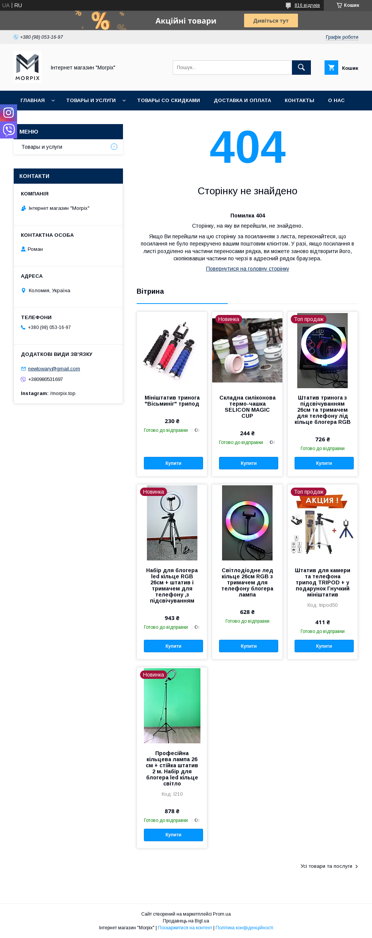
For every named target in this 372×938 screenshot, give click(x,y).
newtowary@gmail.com (54, 368)
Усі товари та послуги (326, 866)
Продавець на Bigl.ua (186, 921)
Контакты (299, 100)
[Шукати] (301, 67)
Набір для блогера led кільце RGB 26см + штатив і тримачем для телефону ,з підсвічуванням (172, 585)
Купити (173, 463)
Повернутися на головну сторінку (247, 269)
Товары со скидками (168, 100)
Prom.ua (222, 914)
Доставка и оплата (242, 100)
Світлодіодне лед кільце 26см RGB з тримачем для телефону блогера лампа (247, 582)
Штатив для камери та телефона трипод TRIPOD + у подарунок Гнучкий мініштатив (322, 582)
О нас (336, 100)
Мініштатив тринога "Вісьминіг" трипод (172, 401)
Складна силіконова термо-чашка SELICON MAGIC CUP (247, 407)
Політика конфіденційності (244, 927)
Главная (32, 100)
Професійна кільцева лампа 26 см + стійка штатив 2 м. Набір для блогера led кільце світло (172, 768)
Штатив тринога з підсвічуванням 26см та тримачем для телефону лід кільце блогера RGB (323, 410)
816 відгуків (307, 5)
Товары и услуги (91, 100)
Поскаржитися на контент (185, 927)
